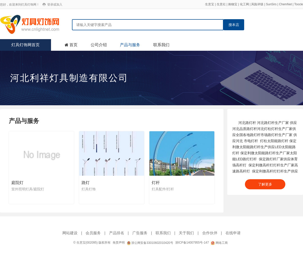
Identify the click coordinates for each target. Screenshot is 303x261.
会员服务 (93, 233)
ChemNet (285, 4)
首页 (73, 45)
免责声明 (119, 242)
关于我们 (186, 233)
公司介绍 (99, 45)
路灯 (86, 182)
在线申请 (233, 233)
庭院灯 (17, 182)
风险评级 (257, 4)
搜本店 (234, 25)
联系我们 (161, 45)
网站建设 (70, 233)
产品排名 (116, 233)
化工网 (244, 4)
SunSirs (271, 4)
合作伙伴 (209, 233)
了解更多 (265, 184)
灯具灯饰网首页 (25, 45)
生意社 (221, 4)
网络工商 (219, 243)
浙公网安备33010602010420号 (150, 243)
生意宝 (209, 4)
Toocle (298, 4)
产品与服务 (130, 45)
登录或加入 (54, 4)
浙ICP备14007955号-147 (192, 242)
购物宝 (232, 4)
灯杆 (156, 182)
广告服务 (139, 233)
